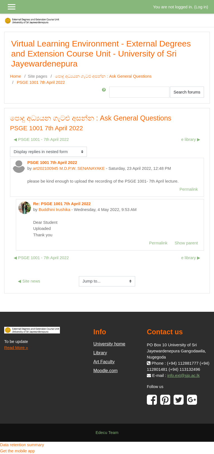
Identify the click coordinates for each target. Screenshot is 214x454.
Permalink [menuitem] (188, 189)
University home (109, 344)
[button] (105, 92)
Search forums (187, 92)
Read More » (16, 347)
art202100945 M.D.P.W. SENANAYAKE (69, 168)
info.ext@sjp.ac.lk (183, 375)
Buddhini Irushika (54, 209)
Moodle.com (105, 370)
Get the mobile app (17, 451)
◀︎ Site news (29, 281)
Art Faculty (104, 361)
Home (15, 76)
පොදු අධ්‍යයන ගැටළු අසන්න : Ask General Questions (103, 76)
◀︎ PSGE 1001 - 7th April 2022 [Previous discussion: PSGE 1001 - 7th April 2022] (41, 139)
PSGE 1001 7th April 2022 (41, 82)
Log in (201, 7)
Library (100, 352)
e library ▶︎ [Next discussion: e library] (190, 139)
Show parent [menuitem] (186, 243)
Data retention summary (22, 445)
